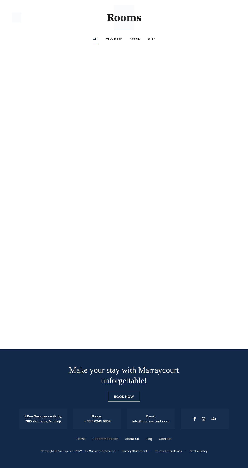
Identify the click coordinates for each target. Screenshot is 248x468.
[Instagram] (203, 419)
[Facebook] (194, 419)
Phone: (97, 416)
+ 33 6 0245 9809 (97, 421)
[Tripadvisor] (213, 419)
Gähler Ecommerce (102, 451)
